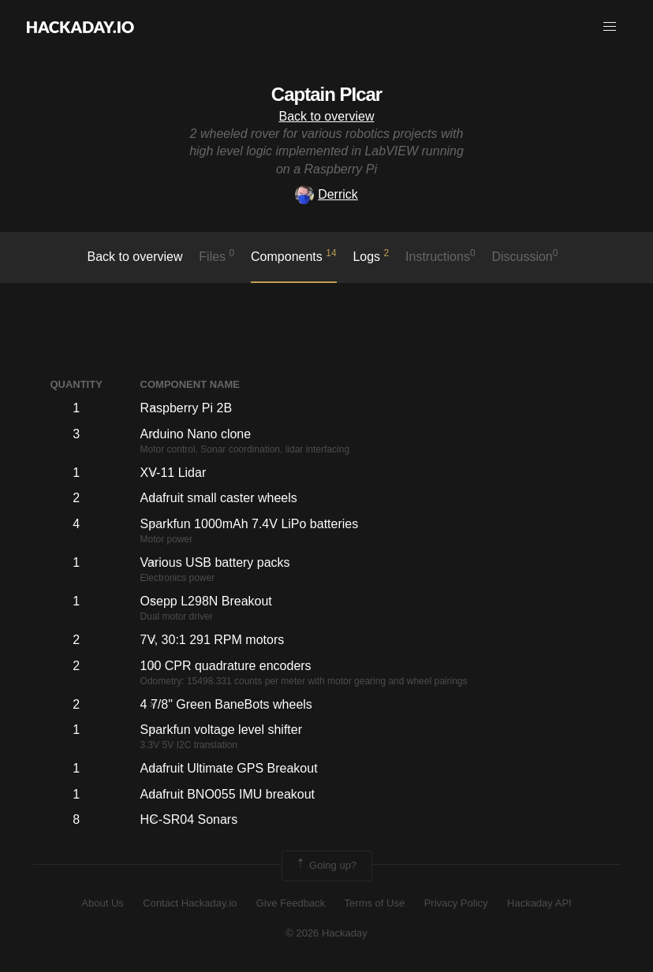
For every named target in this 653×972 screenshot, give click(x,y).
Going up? (325, 865)
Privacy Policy (456, 903)
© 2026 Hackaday (326, 933)
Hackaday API (539, 903)
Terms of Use (375, 903)
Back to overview (327, 116)
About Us (102, 903)
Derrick (326, 194)
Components (294, 255)
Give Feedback (290, 903)
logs (371, 255)
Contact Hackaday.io (190, 903)
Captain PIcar (326, 94)
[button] (609, 27)
